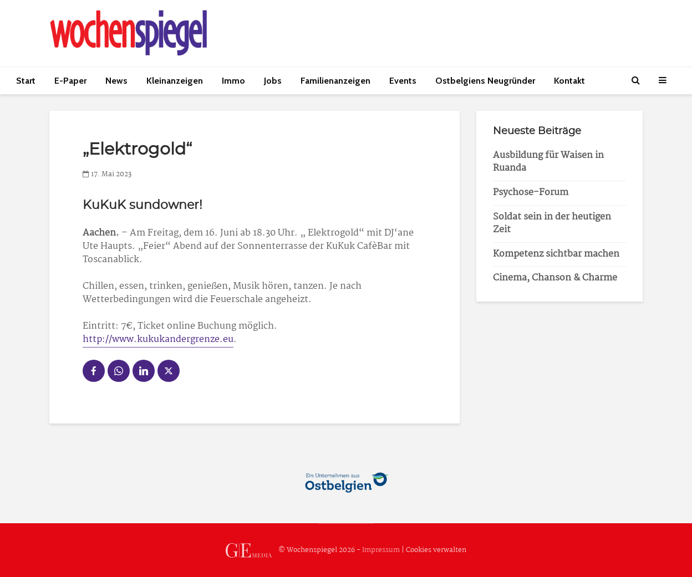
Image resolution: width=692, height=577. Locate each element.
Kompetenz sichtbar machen (556, 254)
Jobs (273, 80)
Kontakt (569, 80)
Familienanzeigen (335, 80)
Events (402, 80)
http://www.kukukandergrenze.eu (158, 339)
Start (25, 80)
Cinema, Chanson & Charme (555, 277)
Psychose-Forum (530, 192)
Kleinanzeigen (174, 80)
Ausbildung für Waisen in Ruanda (548, 162)
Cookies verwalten (436, 550)
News (116, 80)
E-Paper (70, 80)
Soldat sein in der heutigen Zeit (552, 223)
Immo (233, 80)
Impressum (381, 550)
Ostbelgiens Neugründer (485, 80)
